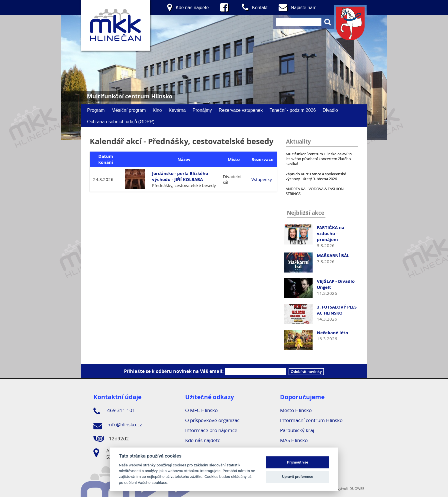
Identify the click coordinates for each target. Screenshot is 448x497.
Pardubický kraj (297, 430)
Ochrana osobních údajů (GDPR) (121, 121)
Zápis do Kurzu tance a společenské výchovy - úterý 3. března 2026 (316, 176)
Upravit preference (297, 476)
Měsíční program (128, 110)
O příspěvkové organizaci (212, 420)
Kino (157, 110)
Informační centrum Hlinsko (311, 420)
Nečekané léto (332, 333)
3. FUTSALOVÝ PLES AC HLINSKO (337, 310)
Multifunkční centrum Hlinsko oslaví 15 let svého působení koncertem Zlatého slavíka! (319, 158)
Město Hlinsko (295, 410)
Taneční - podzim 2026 (292, 110)
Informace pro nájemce (211, 430)
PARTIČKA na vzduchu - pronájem (330, 233)
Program (96, 110)
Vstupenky (261, 179)
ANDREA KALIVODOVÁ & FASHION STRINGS (315, 191)
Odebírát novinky (306, 371)
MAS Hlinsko (294, 440)
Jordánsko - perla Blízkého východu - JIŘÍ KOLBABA (180, 176)
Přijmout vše (297, 462)
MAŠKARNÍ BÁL (333, 256)
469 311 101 (114, 411)
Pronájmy (202, 110)
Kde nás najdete (203, 440)
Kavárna (177, 110)
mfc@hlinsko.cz (117, 425)
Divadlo (330, 110)
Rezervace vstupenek (241, 110)
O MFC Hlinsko (201, 410)
